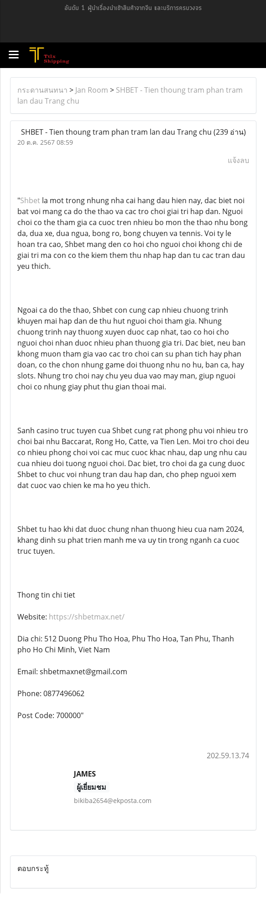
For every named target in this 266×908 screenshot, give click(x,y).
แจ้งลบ (238, 160)
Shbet (30, 200)
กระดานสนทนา (42, 90)
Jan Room (91, 90)
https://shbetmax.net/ (87, 617)
